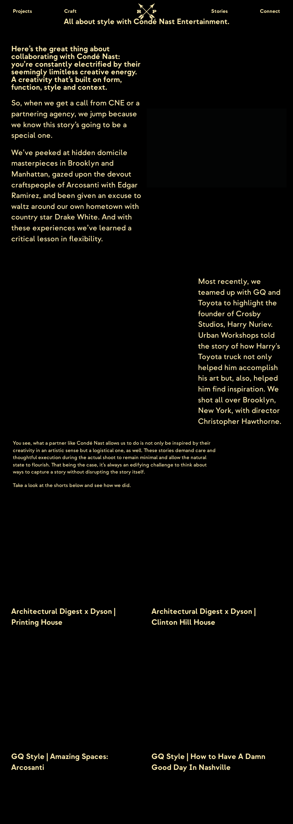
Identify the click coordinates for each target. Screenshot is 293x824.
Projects (22, 11)
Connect (270, 11)
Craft (70, 11)
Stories (219, 11)
